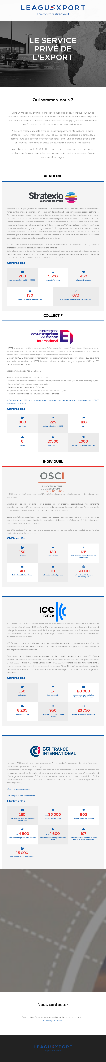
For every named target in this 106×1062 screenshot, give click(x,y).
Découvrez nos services (18, 789)
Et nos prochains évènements (21, 796)
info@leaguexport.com (53, 1020)
